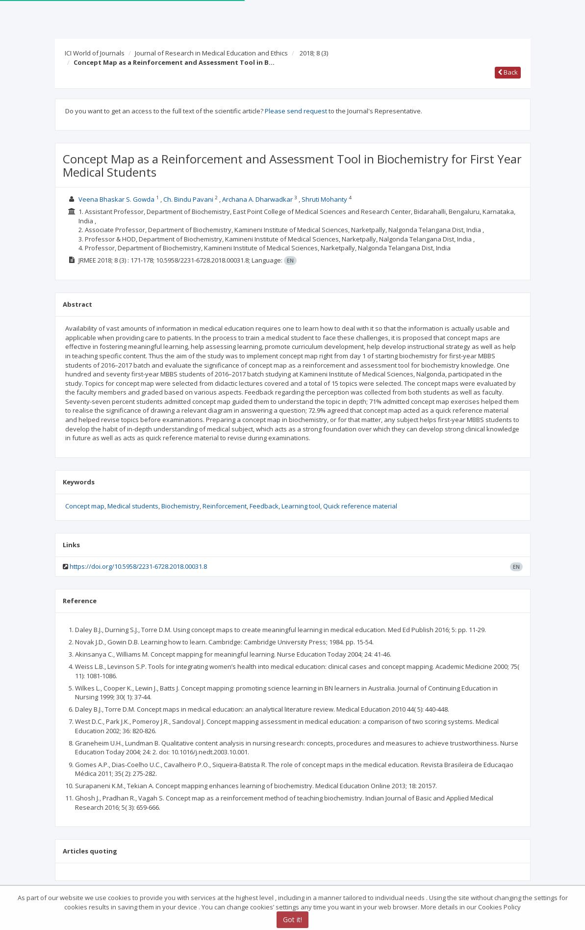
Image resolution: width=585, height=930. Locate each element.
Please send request (296, 110)
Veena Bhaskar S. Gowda (116, 199)
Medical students (132, 506)
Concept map (84, 506)
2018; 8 (314, 53)
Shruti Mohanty (324, 199)
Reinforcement (225, 506)
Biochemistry (180, 506)
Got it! (292, 920)
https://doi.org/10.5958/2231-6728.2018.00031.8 (138, 566)
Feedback (264, 506)
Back (508, 72)
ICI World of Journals (95, 53)
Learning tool (300, 506)
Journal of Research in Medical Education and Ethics (211, 53)
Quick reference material (360, 506)
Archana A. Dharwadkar (257, 199)
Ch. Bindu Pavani (188, 199)
